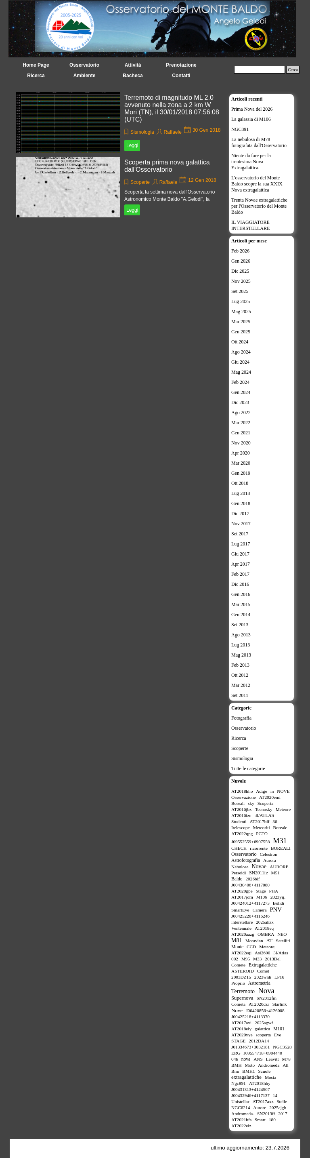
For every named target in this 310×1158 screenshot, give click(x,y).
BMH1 (248, 1071)
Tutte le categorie (248, 768)
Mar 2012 (240, 685)
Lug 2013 (240, 645)
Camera (259, 909)
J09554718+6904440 (262, 1053)
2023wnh (262, 977)
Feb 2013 (240, 665)
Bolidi (278, 903)
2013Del (273, 958)
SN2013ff (266, 1113)
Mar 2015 (240, 604)
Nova (266, 990)
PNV (276, 909)
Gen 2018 (240, 503)
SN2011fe (258, 872)
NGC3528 (282, 1046)
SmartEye (240, 909)
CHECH (239, 848)
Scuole (264, 1071)
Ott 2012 (239, 675)
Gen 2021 (240, 433)
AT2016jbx (241, 809)
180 (272, 1119)
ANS (258, 1059)
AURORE (279, 866)
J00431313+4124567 (250, 1089)
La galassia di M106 (251, 119)
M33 (257, 958)
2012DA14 (259, 1040)
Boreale (280, 827)
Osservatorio (243, 728)
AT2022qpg (242, 833)
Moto (250, 1065)
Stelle (281, 1101)
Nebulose (240, 866)
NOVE (283, 791)
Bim (235, 1071)
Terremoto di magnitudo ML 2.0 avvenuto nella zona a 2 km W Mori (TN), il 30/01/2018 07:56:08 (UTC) (171, 108)
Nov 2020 (241, 443)
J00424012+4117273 (250, 903)
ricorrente (259, 848)
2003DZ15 (241, 977)
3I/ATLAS (264, 815)
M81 (236, 940)
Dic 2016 (240, 584)
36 (274, 821)
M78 (286, 1059)
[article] (120, 122)
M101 (279, 1028)
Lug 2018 (240, 493)
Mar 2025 (240, 321)
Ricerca (238, 738)
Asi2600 (262, 952)
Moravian (254, 940)
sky (251, 803)
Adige (261, 791)
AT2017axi (241, 1022)
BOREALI (281, 848)
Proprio (238, 983)
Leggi (132, 145)
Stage (261, 891)
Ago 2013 (241, 635)
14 (275, 1095)
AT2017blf (260, 821)
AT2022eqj (241, 952)
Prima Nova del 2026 (251, 109)
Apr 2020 (240, 453)
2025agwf (264, 1022)
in (272, 791)
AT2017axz (262, 1101)
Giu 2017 (240, 554)
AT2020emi (270, 797)
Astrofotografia (245, 860)
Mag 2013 (241, 655)
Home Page (36, 65)
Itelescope (240, 827)
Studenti (239, 821)
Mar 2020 (240, 463)
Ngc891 (238, 1083)
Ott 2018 (239, 483)
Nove (237, 1010)
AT (269, 940)
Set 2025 (239, 291)
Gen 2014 (240, 614)
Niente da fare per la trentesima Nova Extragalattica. (251, 162)
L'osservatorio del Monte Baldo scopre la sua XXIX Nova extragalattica (257, 184)
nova (245, 1059)
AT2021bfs (241, 1119)
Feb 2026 (240, 251)
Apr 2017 (240, 564)
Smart (260, 1119)
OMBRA (266, 934)
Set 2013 (239, 624)
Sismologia (142, 132)
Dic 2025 (240, 271)
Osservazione (243, 797)
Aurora (269, 860)
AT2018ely (241, 1028)
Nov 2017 (241, 523)
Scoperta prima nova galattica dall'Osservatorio (167, 166)
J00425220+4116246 (250, 916)
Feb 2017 (240, 574)
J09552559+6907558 (250, 841)
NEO (282, 934)
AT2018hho (242, 791)
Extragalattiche (263, 964)
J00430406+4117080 (250, 884)
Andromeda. (242, 1113)
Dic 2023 (240, 402)
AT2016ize (241, 815)
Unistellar (240, 1101)
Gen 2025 (240, 332)
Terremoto (243, 991)
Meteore (283, 809)
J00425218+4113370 (250, 1016)
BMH (236, 1065)
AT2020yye (242, 1034)
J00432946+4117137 (250, 1095)
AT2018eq (264, 928)
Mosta (270, 1077)
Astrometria (259, 983)
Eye (277, 1034)
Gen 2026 (240, 261)
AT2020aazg (242, 934)
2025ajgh (277, 1107)
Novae (259, 866)
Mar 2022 (240, 422)
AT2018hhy (259, 1083)
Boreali (238, 803)
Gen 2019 (240, 473)
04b (234, 1059)
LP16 (279, 977)
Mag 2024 (241, 372)
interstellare (242, 922)
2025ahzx (265, 922)
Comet (263, 971)
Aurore (259, 1107)
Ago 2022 (241, 412)
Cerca (293, 69)
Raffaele (172, 132)
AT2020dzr (259, 1004)
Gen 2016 (240, 594)
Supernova (242, 998)
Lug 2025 (240, 301)
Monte (237, 946)
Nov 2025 (241, 281)
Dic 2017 (240, 513)
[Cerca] (259, 70)
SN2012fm (267, 998)
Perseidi (238, 872)
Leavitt (272, 1059)
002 (234, 958)
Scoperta (265, 803)
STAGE (238, 1040)
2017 (282, 1113)
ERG (236, 1053)
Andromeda (268, 1065)
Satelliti (283, 940)
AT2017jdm (242, 897)
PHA (274, 891)
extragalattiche (246, 1077)
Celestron (268, 854)
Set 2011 (239, 695)
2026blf (252, 878)
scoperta (263, 1034)
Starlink (279, 1004)
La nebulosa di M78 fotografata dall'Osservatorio (259, 142)
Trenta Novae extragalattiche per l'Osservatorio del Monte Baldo (259, 206)
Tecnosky (263, 809)
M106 (261, 897)
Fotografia (241, 718)
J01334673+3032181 (250, 1046)
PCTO (262, 833)
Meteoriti (261, 827)
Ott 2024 (239, 342)
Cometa (238, 1004)
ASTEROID (242, 971)
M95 (245, 958)
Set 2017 (239, 534)
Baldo (237, 878)
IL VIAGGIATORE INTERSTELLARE (250, 225)
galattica (262, 1028)
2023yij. (277, 897)
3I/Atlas (280, 952)
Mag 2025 (241, 311)
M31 (280, 841)
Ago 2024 (241, 352)
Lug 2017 (240, 544)
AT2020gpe (242, 891)
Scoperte (140, 182)
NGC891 (240, 129)
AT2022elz (241, 1125)
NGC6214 (240, 1107)
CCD (251, 946)
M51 (275, 872)
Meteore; (267, 946)
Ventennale (241, 928)
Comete (238, 964)
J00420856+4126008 (265, 1010)
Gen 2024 (240, 392)
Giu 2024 (240, 362)
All (285, 1065)
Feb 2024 (240, 382)
